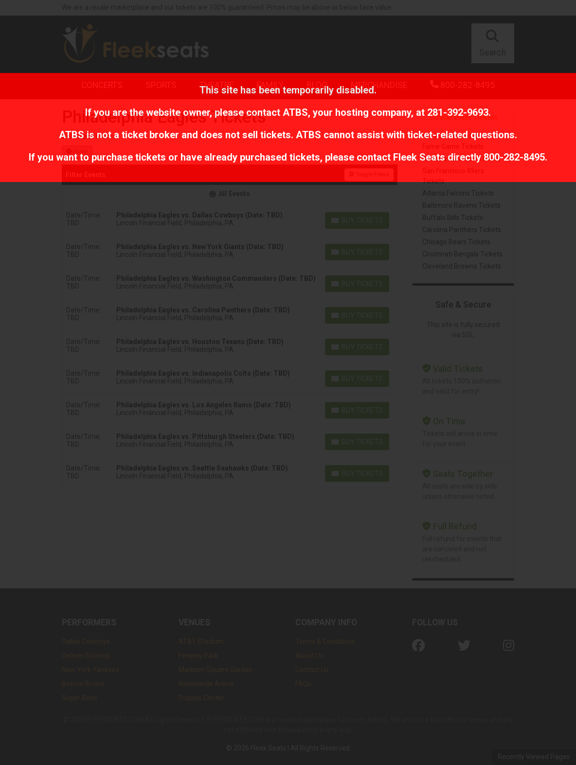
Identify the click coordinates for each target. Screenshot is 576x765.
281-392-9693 (457, 112)
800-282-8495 (514, 157)
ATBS (295, 112)
